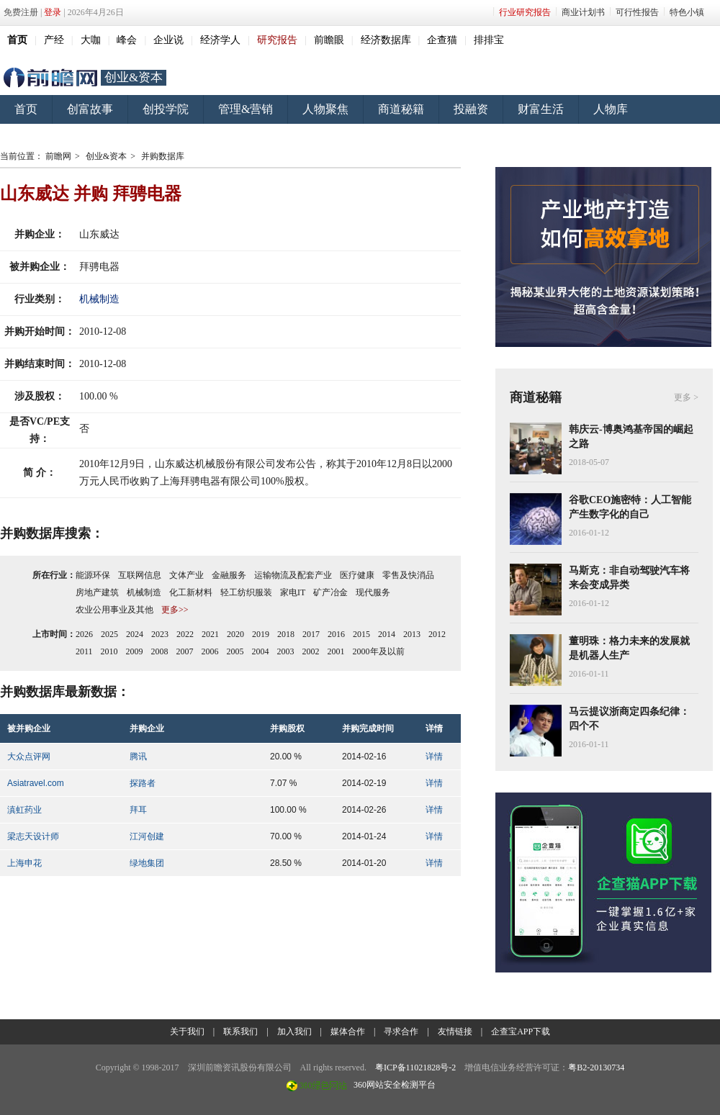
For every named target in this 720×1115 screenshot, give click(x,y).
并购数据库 (162, 156)
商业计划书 (583, 12)
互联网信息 (139, 575)
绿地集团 (147, 863)
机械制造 (99, 299)
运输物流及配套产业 (293, 575)
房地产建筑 (97, 592)
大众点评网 (28, 756)
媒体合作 (347, 1031)
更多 (682, 397)
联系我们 (240, 1031)
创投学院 (166, 109)
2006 (210, 651)
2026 (84, 634)
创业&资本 (133, 77)
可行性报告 (637, 12)
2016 (336, 634)
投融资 (471, 109)
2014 (386, 634)
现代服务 (373, 592)
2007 (185, 651)
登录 (52, 12)
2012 (437, 634)
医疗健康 (357, 575)
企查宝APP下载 (520, 1031)
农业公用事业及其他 (114, 610)
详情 (434, 756)
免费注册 (21, 12)
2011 (84, 651)
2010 (109, 651)
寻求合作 (401, 1031)
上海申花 (24, 863)
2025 (109, 634)
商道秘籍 (401, 109)
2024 (134, 634)
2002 (311, 651)
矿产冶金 (330, 592)
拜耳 (138, 810)
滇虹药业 (24, 810)
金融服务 (229, 575)
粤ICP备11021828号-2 (415, 1067)
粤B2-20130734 (596, 1067)
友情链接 (455, 1031)
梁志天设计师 (33, 836)
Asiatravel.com (35, 783)
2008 (159, 651)
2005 (235, 651)
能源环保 (93, 575)
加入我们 (294, 1031)
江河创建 (147, 836)
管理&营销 (245, 109)
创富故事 (90, 109)
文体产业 (186, 575)
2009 (134, 651)
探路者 (143, 783)
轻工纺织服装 (246, 592)
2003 (285, 651)
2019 (260, 634)
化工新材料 (190, 592)
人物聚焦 (325, 109)
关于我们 (187, 1031)
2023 (159, 634)
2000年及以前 (379, 651)
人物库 (610, 109)
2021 (210, 634)
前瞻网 (50, 78)
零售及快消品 (408, 575)
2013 (411, 634)
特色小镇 (687, 12)
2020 (235, 634)
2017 (311, 634)
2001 (336, 651)
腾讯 (138, 756)
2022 (185, 634)
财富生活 (541, 109)
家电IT (292, 592)
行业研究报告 (525, 12)
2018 (285, 634)
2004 (260, 651)
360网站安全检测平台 (395, 1085)
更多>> (175, 610)
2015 (361, 634)
